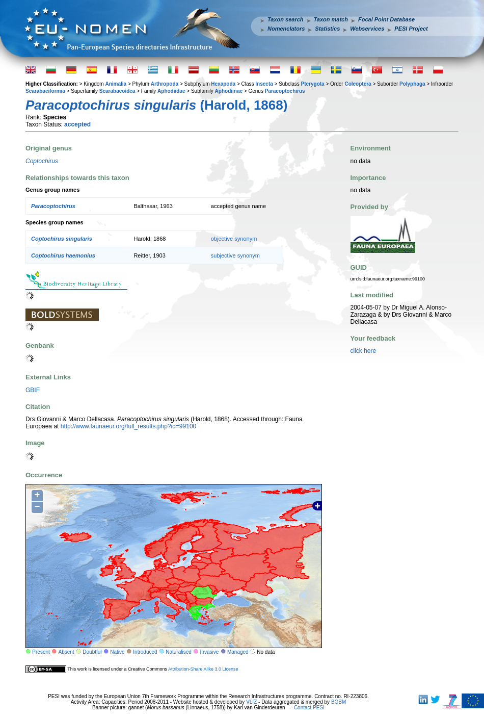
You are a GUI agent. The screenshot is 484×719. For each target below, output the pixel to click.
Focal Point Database (386, 19)
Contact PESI (309, 707)
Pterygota (313, 84)
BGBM (338, 702)
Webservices (367, 28)
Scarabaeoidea (117, 91)
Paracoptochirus (285, 91)
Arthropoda (164, 84)
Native (117, 652)
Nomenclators (286, 28)
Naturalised (179, 652)
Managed (238, 652)
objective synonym (234, 239)
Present (40, 652)
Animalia (115, 84)
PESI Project (410, 28)
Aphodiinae (229, 91)
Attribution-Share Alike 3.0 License (203, 669)
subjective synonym (235, 255)
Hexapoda (223, 84)
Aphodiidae (171, 91)
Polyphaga (412, 84)
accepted (77, 124)
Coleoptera (357, 84)
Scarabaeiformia (45, 91)
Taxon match (331, 19)
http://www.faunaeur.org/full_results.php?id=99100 (129, 426)
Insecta (264, 84)
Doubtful (92, 652)
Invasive (209, 652)
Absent (66, 652)
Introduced (145, 652)
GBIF (32, 390)
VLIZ (251, 702)
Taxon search (285, 19)
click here (364, 350)
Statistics (327, 28)
